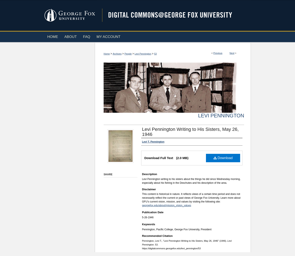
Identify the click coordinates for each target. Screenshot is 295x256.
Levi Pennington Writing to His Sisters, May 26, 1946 (190, 132)
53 (155, 53)
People (128, 53)
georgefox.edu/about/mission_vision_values (166, 205)
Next (232, 53)
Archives (117, 53)
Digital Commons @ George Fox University (174, 15)
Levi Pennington (143, 53)
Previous (217, 53)
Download (223, 158)
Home (107, 53)
